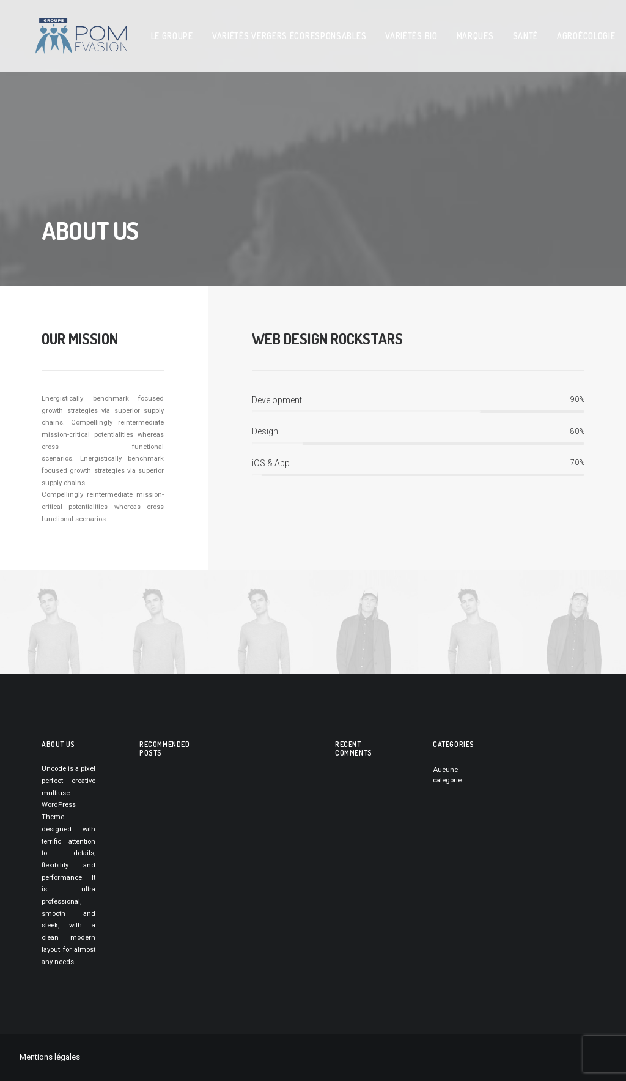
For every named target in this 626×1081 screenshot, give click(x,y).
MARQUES (446, 31)
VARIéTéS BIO (382, 31)
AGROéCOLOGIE (557, 31)
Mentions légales (50, 1056)
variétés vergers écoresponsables (260, 31)
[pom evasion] (67, 31)
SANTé (496, 31)
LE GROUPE (143, 31)
